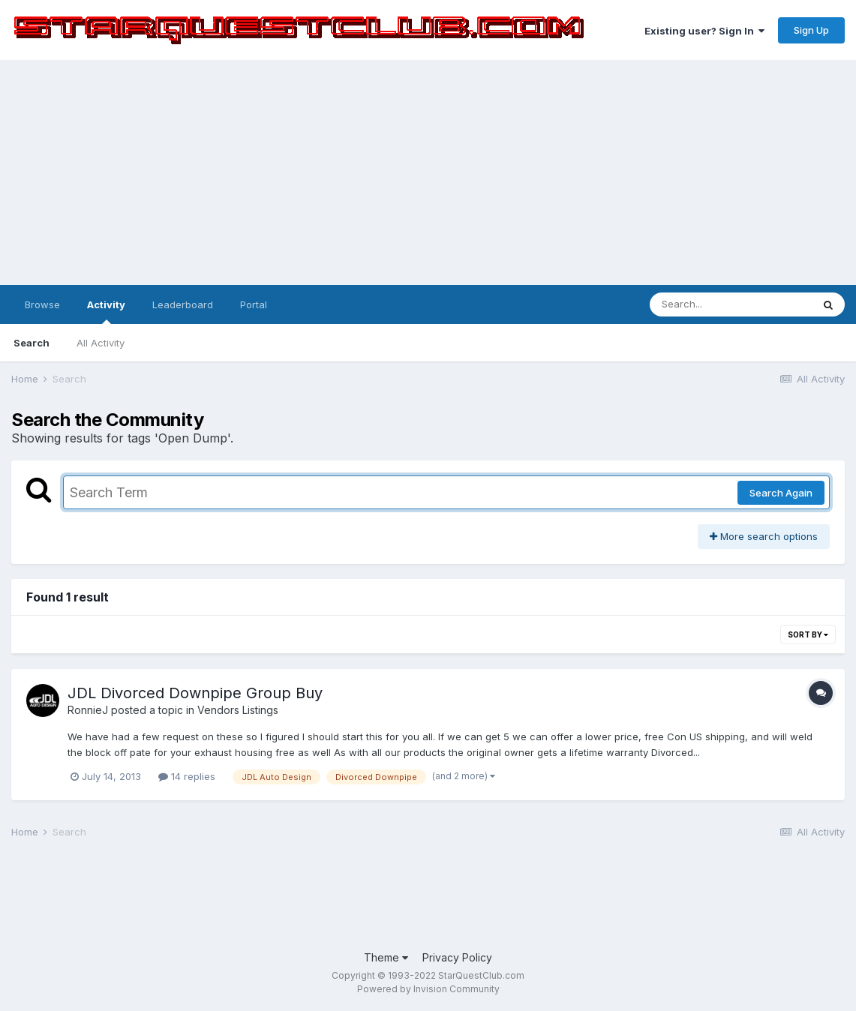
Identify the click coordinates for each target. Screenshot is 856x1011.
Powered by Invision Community (428, 988)
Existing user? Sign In (704, 31)
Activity (106, 311)
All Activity (101, 343)
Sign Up (811, 30)
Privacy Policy (457, 957)
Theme (386, 957)
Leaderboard (182, 304)
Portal (253, 304)
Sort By (808, 634)
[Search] (731, 304)
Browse (42, 304)
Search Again (780, 493)
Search (32, 343)
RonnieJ (88, 710)
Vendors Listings (237, 710)
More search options (764, 536)
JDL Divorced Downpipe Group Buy (195, 693)
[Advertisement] (428, 173)
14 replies (186, 776)
